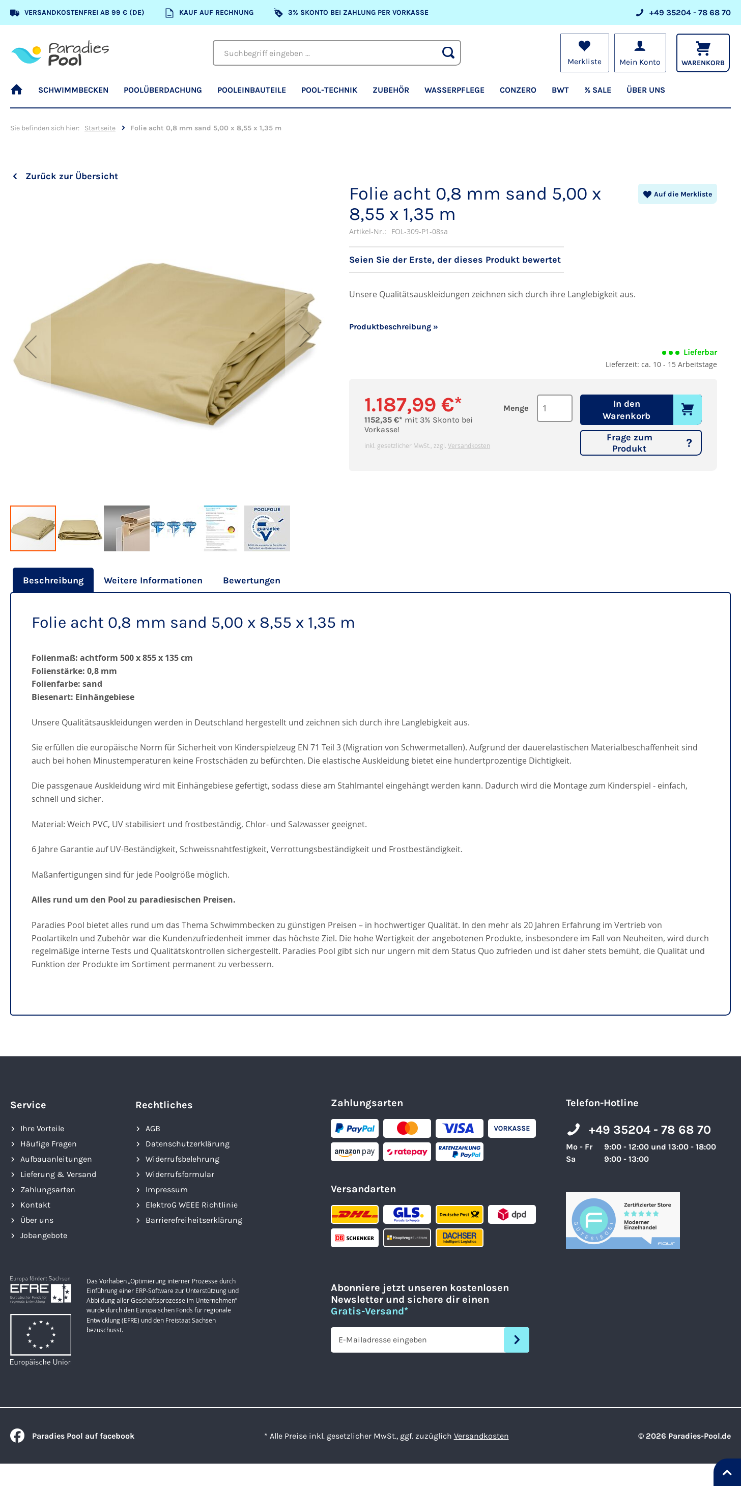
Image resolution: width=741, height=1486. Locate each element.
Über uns (36, 1220)
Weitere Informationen (153, 580)
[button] (30, 346)
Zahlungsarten (47, 1189)
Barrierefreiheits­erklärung (194, 1220)
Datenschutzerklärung (188, 1143)
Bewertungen (251, 580)
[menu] (370, 94)
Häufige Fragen (48, 1143)
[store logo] (60, 53)
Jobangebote (43, 1235)
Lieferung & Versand (58, 1174)
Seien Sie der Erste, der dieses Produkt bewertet (455, 259)
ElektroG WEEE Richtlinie (192, 1205)
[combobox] (337, 53)
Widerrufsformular (180, 1174)
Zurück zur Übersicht (71, 176)
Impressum (167, 1189)
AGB (153, 1128)
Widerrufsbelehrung (182, 1159)
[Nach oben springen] (727, 1472)
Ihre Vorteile (42, 1128)
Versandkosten (469, 445)
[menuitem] (20, 94)
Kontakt (35, 1205)
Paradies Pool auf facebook (72, 1435)
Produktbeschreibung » (393, 326)
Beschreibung (53, 580)
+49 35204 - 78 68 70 (650, 1130)
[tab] (52, 580)
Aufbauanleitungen (56, 1159)
